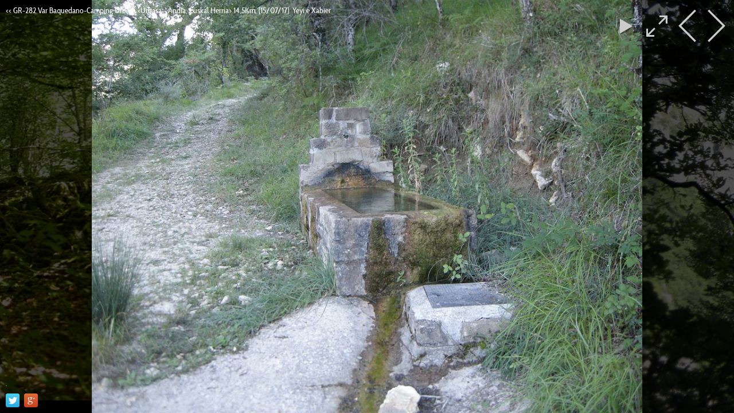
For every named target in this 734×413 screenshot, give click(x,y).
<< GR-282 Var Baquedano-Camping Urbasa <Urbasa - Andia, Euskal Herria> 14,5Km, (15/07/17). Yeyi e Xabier (168, 10)
